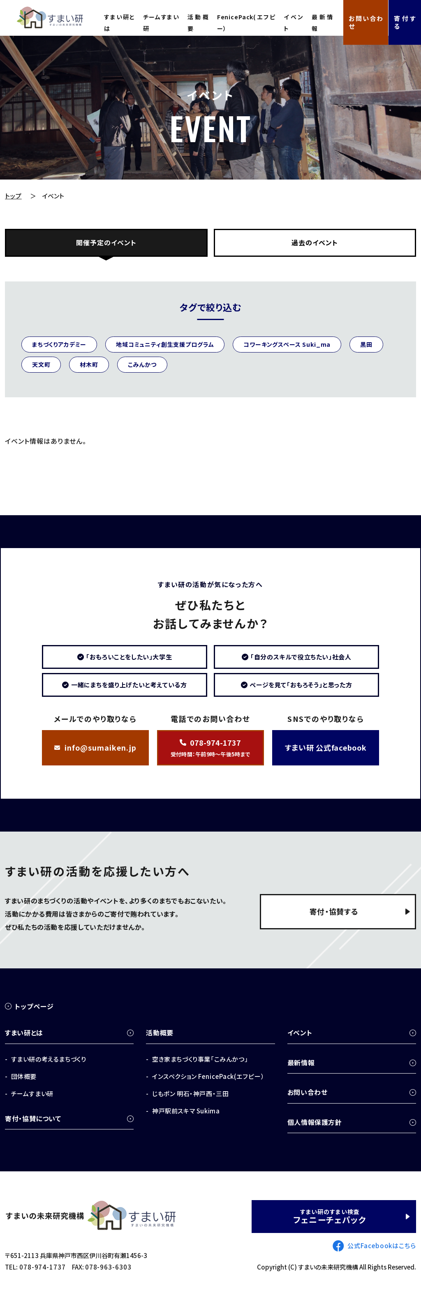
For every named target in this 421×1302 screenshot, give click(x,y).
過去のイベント (314, 243)
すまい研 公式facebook (326, 748)
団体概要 (24, 1076)
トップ (13, 195)
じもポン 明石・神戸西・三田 (190, 1093)
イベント (291, 22)
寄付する (404, 22)
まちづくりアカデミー (59, 344)
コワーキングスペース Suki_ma (287, 344)
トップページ (34, 1007)
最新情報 (319, 22)
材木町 (89, 364)
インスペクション (208, 1076)
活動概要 (196, 22)
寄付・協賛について (33, 1118)
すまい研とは (119, 22)
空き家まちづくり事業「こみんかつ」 (200, 1059)
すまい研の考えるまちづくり (48, 1059)
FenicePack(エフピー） (244, 22)
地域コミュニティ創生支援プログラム (165, 344)
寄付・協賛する (333, 912)
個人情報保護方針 (314, 1122)
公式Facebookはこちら (381, 1246)
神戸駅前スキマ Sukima (186, 1110)
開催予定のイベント (106, 243)
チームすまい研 (160, 22)
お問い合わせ (364, 22)
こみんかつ (142, 364)
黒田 (367, 344)
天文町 (41, 364)
